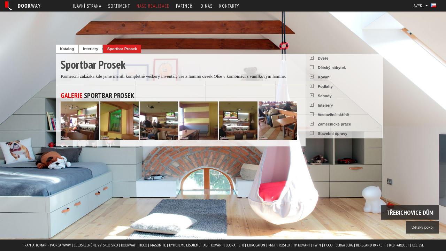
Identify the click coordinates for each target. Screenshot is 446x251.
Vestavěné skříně (333, 115)
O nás (206, 6)
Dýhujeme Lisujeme (184, 245)
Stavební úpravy (332, 133)
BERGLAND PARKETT (371, 245)
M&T (272, 245)
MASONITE (158, 245)
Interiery (90, 49)
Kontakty (229, 6)
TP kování (301, 245)
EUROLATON (256, 245)
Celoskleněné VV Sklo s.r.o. (96, 245)
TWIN (317, 245)
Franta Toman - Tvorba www (47, 245)
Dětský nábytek (332, 68)
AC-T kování (213, 245)
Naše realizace (153, 6)
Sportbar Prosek (122, 49)
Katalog (67, 49)
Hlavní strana (86, 6)
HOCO (143, 245)
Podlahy (325, 86)
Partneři (185, 6)
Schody (325, 96)
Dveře (323, 58)
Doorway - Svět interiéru (22, 5)
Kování (324, 77)
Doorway (128, 245)
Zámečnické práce (334, 124)
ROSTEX (284, 245)
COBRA (231, 245)
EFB (241, 245)
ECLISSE (418, 245)
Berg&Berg (344, 245)
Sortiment (119, 6)
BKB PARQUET (399, 245)
